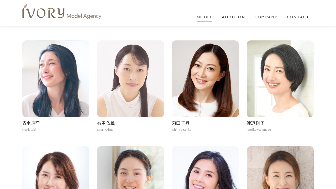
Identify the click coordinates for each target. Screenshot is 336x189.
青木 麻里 (31, 122)
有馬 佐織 (106, 122)
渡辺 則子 (255, 122)
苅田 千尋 (181, 122)
